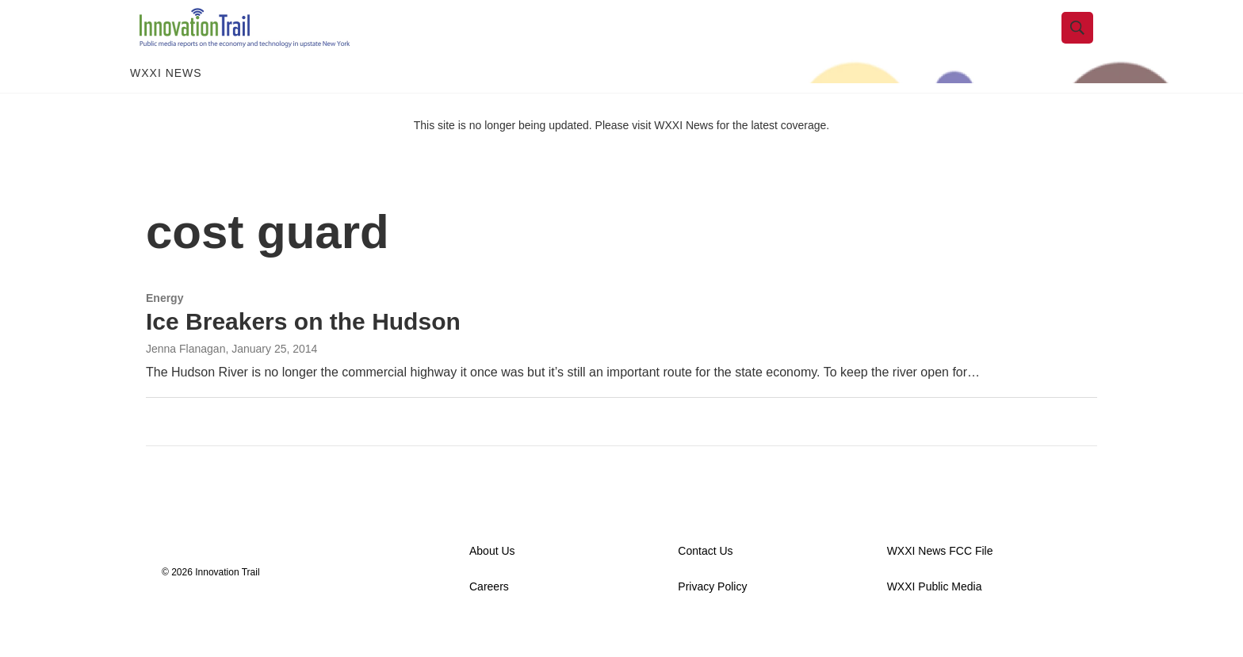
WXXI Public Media (934, 615)
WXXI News (166, 101)
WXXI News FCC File (940, 580)
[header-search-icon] (1087, 42)
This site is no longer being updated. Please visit (534, 153)
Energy (164, 325)
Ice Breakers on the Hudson (303, 349)
